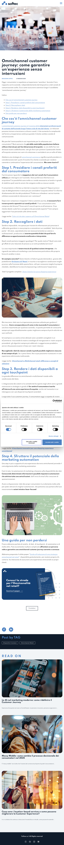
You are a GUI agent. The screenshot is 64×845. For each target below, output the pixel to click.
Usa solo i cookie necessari (31, 442)
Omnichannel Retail (27, 643)
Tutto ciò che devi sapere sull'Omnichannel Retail (30, 216)
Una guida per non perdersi (16, 113)
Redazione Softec (7, 78)
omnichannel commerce (31, 157)
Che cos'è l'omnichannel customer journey (21, 100)
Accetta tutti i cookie (52, 442)
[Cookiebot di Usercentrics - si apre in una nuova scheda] (54, 401)
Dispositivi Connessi (10, 643)
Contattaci (32, 608)
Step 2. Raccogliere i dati (15, 105)
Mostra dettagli (53, 436)
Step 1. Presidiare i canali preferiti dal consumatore (25, 102)
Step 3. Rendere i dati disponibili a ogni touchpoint (24, 108)
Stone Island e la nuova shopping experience (39, 272)
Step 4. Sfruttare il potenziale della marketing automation (27, 111)
